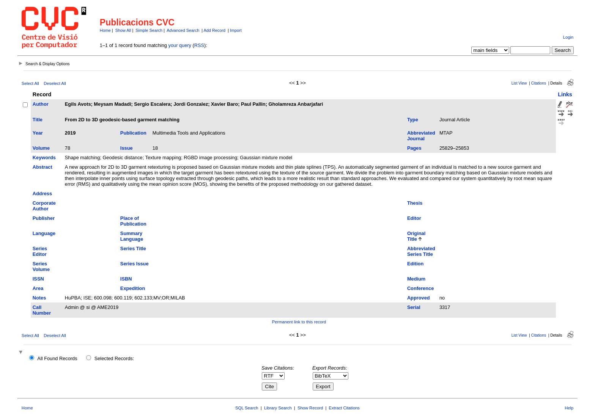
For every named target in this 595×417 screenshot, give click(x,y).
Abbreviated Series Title (421, 251)
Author (41, 104)
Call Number (42, 310)
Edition (415, 264)
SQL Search (246, 408)
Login (568, 37)
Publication (133, 133)
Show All (123, 30)
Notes (39, 298)
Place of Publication (133, 221)
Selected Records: (114, 358)
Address (42, 193)
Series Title (133, 248)
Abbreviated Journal (421, 135)
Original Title (416, 236)
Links (565, 94)
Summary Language (131, 236)
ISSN (38, 279)
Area (38, 288)
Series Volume (41, 266)
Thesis (415, 203)
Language (44, 233)
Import (236, 30)
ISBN (126, 279)
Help (569, 408)
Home (105, 30)
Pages (414, 148)
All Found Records (57, 358)
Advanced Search (183, 30)
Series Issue (134, 264)
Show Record (310, 408)
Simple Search (148, 30)
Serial (413, 307)
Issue (126, 148)
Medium (416, 279)
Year (38, 133)
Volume (41, 148)
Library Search (278, 408)
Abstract (42, 167)
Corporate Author (44, 206)
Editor (414, 218)
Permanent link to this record (299, 322)
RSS (199, 45)
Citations (538, 83)
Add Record (214, 30)
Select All (30, 83)
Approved (418, 298)
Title (37, 119)
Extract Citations (344, 408)
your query (179, 45)
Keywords (44, 157)
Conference (420, 288)
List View (519, 83)
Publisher (44, 218)
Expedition (132, 288)
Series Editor (40, 251)
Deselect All (55, 83)
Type (412, 119)
